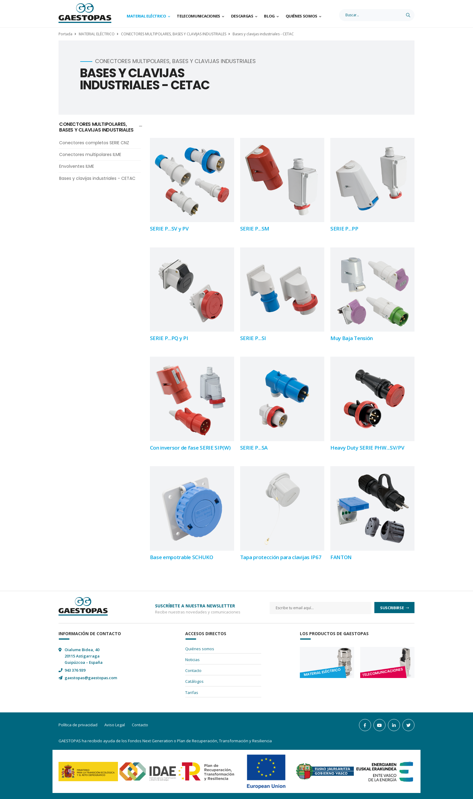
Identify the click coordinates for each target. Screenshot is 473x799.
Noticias (192, 659)
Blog (269, 16)
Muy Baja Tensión (351, 338)
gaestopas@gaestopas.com (91, 677)
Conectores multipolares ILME (90, 154)
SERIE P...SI (253, 338)
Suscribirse (392, 607)
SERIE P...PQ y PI (169, 338)
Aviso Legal (114, 724)
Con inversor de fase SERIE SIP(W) (190, 447)
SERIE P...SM (254, 228)
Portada (65, 34)
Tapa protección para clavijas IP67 (281, 557)
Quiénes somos (301, 16)
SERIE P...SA (254, 447)
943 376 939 (75, 670)
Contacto (193, 670)
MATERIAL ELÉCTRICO (97, 34)
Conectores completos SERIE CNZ (94, 143)
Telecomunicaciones (198, 16)
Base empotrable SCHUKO (181, 557)
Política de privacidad (78, 724)
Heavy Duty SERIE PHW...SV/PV (367, 447)
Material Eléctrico (146, 16)
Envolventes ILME (76, 166)
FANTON (341, 557)
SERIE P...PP (344, 228)
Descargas (242, 16)
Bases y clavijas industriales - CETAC (263, 34)
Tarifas (191, 692)
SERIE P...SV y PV (169, 228)
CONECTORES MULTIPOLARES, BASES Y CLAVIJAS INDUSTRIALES (173, 34)
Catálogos (194, 681)
